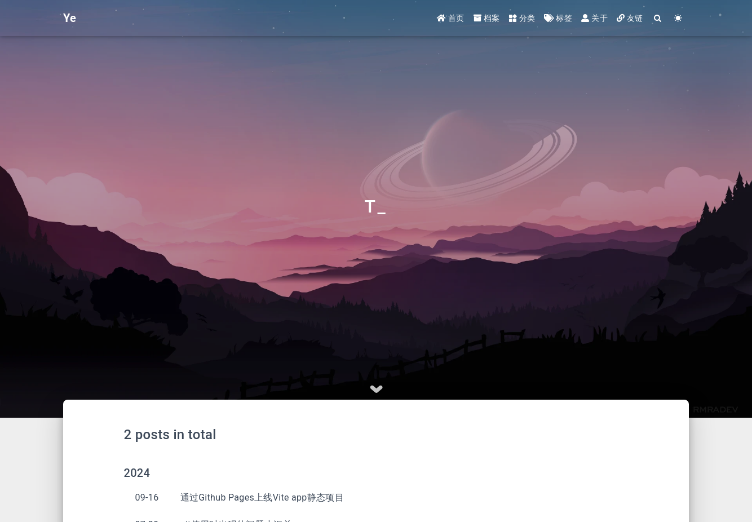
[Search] (658, 18)
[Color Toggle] (678, 18)
